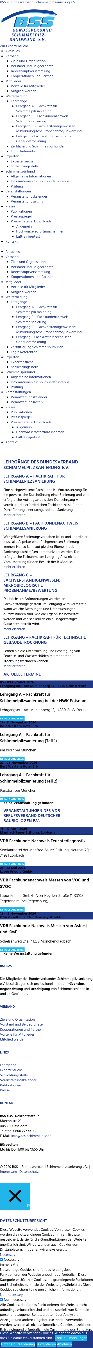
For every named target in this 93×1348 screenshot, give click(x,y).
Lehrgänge (19, 101)
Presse (10, 206)
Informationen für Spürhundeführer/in (40, 181)
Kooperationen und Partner (32, 76)
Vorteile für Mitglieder (17, 1035)
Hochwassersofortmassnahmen (40, 232)
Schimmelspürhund (20, 172)
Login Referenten (24, 151)
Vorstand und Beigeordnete (32, 66)
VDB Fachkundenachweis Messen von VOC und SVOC (44, 883)
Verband (11, 56)
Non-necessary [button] (11, 1295)
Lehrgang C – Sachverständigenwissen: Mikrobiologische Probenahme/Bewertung (49, 129)
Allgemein (24, 227)
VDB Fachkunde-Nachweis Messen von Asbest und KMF (43, 929)
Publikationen (21, 212)
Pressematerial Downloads (31, 221)
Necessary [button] (8, 1255)
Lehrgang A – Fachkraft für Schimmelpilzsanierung (36, 108)
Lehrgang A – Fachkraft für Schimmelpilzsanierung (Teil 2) (28, 778)
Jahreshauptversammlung (30, 71)
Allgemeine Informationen (31, 176)
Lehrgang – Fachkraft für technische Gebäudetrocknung (43, 139)
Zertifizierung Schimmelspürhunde (37, 146)
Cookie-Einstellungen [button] (71, 1338)
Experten (12, 156)
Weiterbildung (16, 96)
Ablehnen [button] (64, 1344)
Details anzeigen (12, 719)
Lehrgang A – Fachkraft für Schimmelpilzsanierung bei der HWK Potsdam (43, 697)
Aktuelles (12, 51)
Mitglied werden (23, 91)
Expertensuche (22, 161)
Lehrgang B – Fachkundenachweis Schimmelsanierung (42, 118)
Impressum (8, 1172)
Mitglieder (13, 81)
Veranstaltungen (18, 191)
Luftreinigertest (28, 237)
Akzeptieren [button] (46, 1344)
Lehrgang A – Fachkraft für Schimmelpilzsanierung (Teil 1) (28, 738)
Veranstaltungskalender (29, 197)
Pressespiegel (21, 217)
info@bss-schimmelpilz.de (31, 1136)
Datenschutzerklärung (18, 1344)
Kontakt (11, 242)
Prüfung (17, 187)
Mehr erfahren (14, 515)
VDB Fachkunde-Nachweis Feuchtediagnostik (43, 841)
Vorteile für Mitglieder (28, 86)
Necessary (11, 1260)
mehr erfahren (14, 567)
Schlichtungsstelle (25, 166)
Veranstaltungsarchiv (27, 202)
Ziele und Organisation (28, 61)
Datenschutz (29, 1172)
